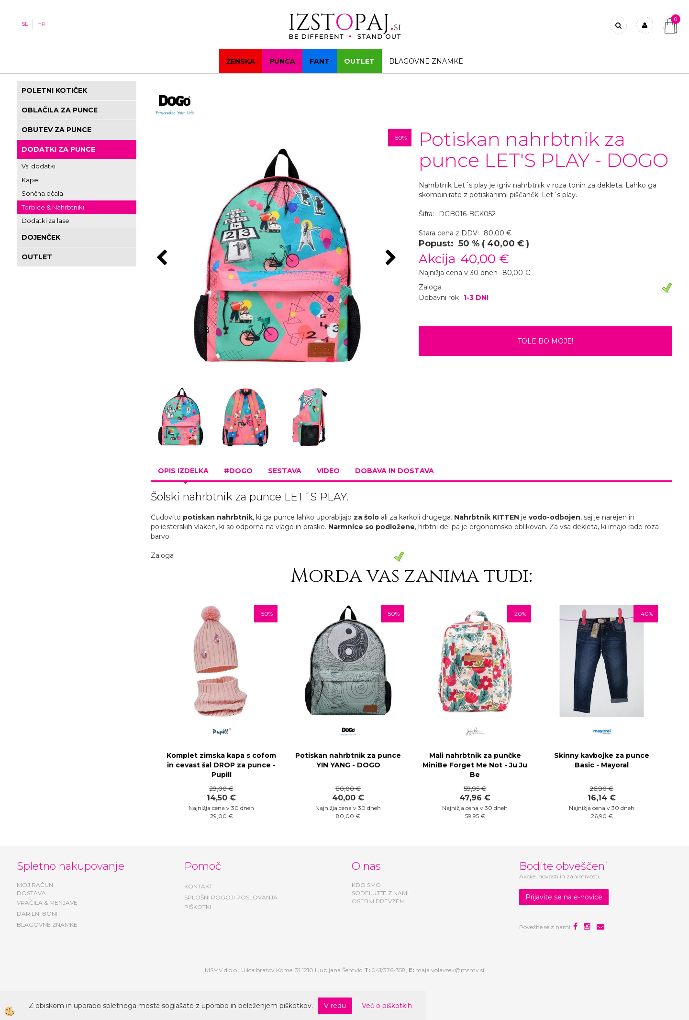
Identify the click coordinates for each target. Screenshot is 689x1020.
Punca (282, 61)
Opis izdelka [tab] (183, 470)
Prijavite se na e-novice (563, 897)
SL (25, 24)
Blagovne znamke (426, 61)
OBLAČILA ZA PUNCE (60, 110)
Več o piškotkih (387, 1005)
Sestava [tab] (284, 470)
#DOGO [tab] (238, 470)
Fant (320, 61)
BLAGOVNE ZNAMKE (47, 924)
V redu (335, 1005)
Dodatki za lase (45, 220)
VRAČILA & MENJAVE (47, 902)
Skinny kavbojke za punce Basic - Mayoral (601, 760)
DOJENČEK (41, 237)
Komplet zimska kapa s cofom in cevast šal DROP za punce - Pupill (221, 765)
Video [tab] (328, 470)
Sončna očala (42, 193)
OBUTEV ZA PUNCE (56, 129)
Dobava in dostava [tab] (394, 470)
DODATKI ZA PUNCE (58, 149)
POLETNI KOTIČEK (54, 90)
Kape (30, 180)
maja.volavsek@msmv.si (449, 970)
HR (41, 24)
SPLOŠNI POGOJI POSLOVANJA (231, 897)
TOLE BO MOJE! (545, 341)
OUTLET (359, 61)
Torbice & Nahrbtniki (53, 207)
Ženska (240, 61)
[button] (392, 258)
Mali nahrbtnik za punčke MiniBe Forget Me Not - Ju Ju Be (474, 765)
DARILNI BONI (37, 913)
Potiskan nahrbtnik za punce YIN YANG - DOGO (348, 760)
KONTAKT (198, 886)
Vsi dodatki (39, 166)
